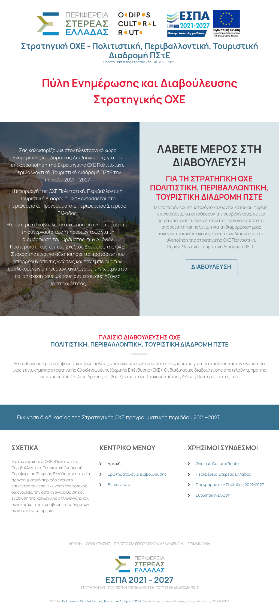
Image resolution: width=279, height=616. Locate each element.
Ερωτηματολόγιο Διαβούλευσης (137, 474)
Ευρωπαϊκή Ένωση (213, 495)
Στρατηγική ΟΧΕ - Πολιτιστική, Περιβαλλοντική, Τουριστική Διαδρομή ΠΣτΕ (139, 50)
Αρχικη (75, 543)
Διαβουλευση (211, 267)
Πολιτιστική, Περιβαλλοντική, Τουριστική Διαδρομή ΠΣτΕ (101, 601)
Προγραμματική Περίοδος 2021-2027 (230, 484)
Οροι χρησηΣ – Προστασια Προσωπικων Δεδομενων (134, 543)
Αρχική (114, 463)
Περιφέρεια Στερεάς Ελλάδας (223, 474)
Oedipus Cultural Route (217, 463)
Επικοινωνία (119, 484)
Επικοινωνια (198, 543)
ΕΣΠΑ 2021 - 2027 (139, 579)
